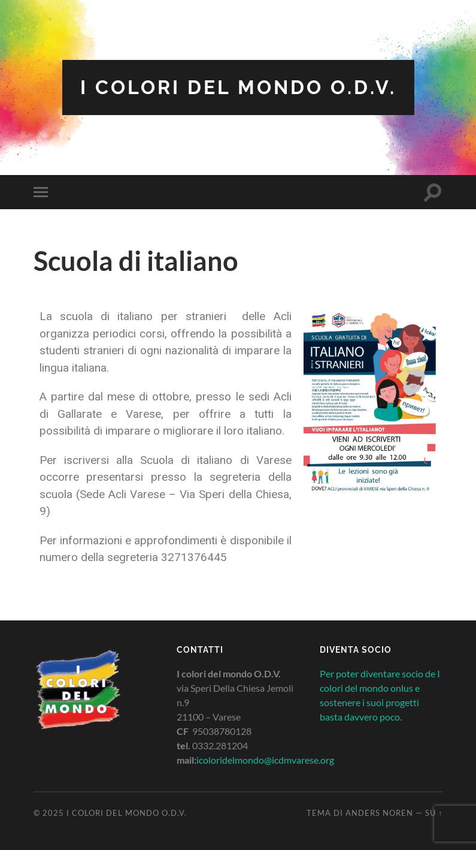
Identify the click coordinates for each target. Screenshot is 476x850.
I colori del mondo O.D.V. (238, 87)
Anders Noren (379, 813)
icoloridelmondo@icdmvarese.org (265, 759)
